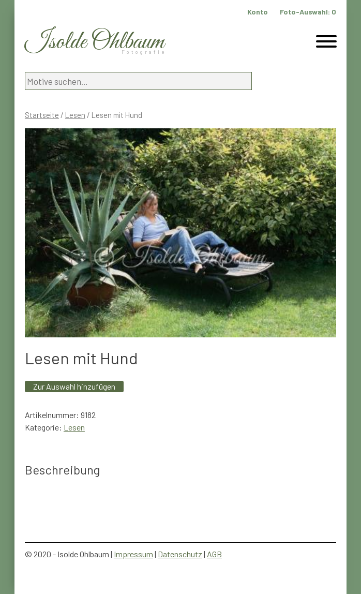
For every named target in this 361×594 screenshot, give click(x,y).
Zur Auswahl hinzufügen (74, 386)
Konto (257, 11)
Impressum (133, 554)
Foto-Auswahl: (308, 11)
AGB (214, 554)
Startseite (42, 115)
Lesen (75, 115)
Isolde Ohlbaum (94, 42)
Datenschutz (180, 554)
